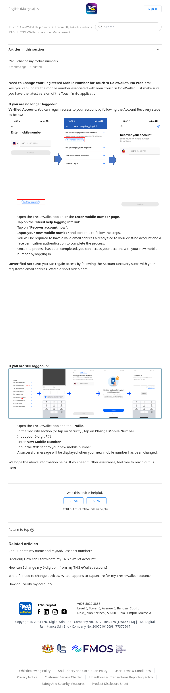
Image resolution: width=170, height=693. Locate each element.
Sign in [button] (152, 9)
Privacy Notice (27, 677)
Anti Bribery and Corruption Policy (82, 671)
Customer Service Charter (63, 677)
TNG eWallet (28, 32)
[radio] (73, 500)
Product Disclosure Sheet (110, 683)
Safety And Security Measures (63, 683)
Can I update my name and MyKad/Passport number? (50, 550)
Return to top (21, 529)
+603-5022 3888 (88, 603)
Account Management (55, 32)
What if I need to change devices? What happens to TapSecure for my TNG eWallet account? (79, 575)
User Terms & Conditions (133, 671)
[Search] (128, 26)
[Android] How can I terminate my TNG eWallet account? (52, 559)
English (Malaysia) (22, 8)
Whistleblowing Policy (35, 671)
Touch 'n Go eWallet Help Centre (29, 27)
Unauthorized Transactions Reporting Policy (121, 677)
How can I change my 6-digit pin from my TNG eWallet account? (57, 567)
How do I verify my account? (30, 584)
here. (85, 269)
